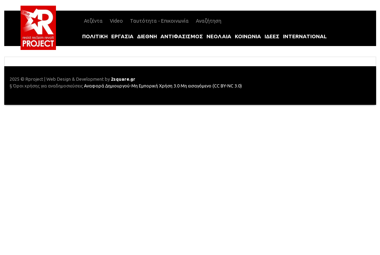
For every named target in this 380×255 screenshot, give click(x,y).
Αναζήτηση (208, 21)
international (305, 36)
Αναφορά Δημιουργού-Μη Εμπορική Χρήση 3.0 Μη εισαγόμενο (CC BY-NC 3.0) (163, 85)
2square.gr (123, 78)
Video (116, 21)
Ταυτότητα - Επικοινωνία (159, 21)
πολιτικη (95, 36)
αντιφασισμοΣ (181, 36)
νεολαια (218, 36)
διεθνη (147, 36)
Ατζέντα (93, 21)
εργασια (122, 36)
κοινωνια (248, 36)
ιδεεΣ (272, 36)
